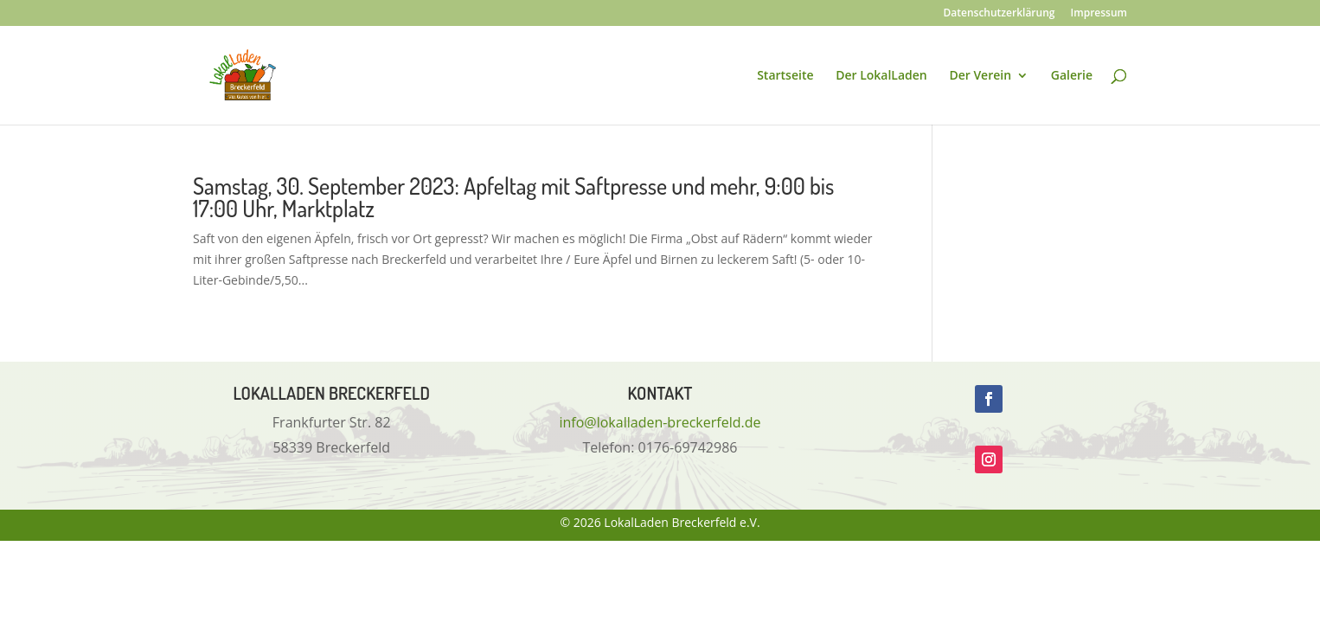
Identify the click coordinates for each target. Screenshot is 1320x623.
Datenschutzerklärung (999, 14)
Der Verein (980, 76)
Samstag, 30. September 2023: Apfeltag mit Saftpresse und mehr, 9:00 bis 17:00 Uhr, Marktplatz (513, 196)
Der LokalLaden (881, 76)
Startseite (785, 76)
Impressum (1099, 14)
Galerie (1072, 76)
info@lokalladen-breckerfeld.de (660, 422)
